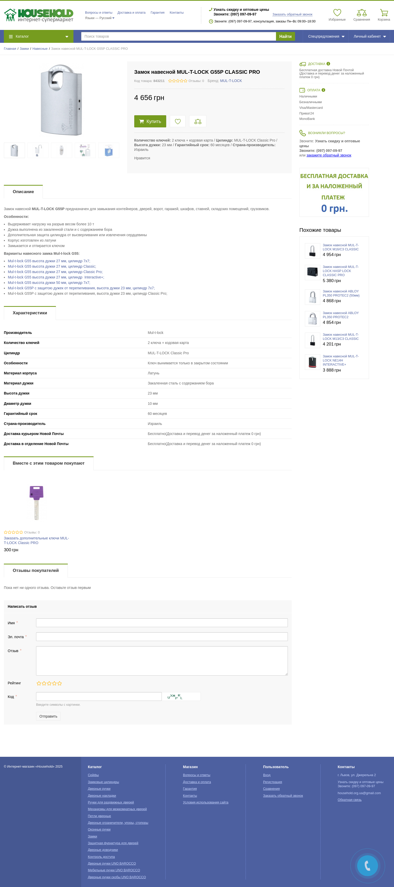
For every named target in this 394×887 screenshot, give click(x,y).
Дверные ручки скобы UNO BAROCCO (117, 877)
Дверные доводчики (103, 850)
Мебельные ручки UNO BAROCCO (114, 870)
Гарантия (158, 12)
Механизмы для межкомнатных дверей (117, 809)
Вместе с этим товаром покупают (49, 463)
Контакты (176, 12)
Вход (267, 775)
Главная (10, 49)
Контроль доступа (101, 857)
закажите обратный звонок (328, 155)
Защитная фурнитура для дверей (113, 843)
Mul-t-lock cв (81, 288)
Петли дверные (99, 816)
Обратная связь (350, 800)
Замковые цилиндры (103, 782)
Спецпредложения (326, 36)
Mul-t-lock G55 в (49, 261)
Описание (23, 191)
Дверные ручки (99, 789)
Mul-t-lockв (52, 266)
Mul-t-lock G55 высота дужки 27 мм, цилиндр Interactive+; (56, 277)
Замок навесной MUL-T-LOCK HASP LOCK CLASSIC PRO (341, 271)
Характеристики (30, 312)
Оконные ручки (99, 829)
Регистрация (272, 782)
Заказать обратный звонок (293, 14)
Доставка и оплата (132, 12)
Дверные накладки (102, 796)
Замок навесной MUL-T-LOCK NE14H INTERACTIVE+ (341, 361)
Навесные (40, 49)
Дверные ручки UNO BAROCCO (112, 863)
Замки (24, 49)
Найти (285, 36)
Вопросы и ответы (98, 12)
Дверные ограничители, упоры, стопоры (118, 823)
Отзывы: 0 (196, 81)
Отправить (48, 716)
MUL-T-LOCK (231, 81)
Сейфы (93, 775)
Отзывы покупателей (36, 570)
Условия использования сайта (205, 802)
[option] (334, 192)
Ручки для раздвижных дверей (111, 802)
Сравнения (271, 789)
